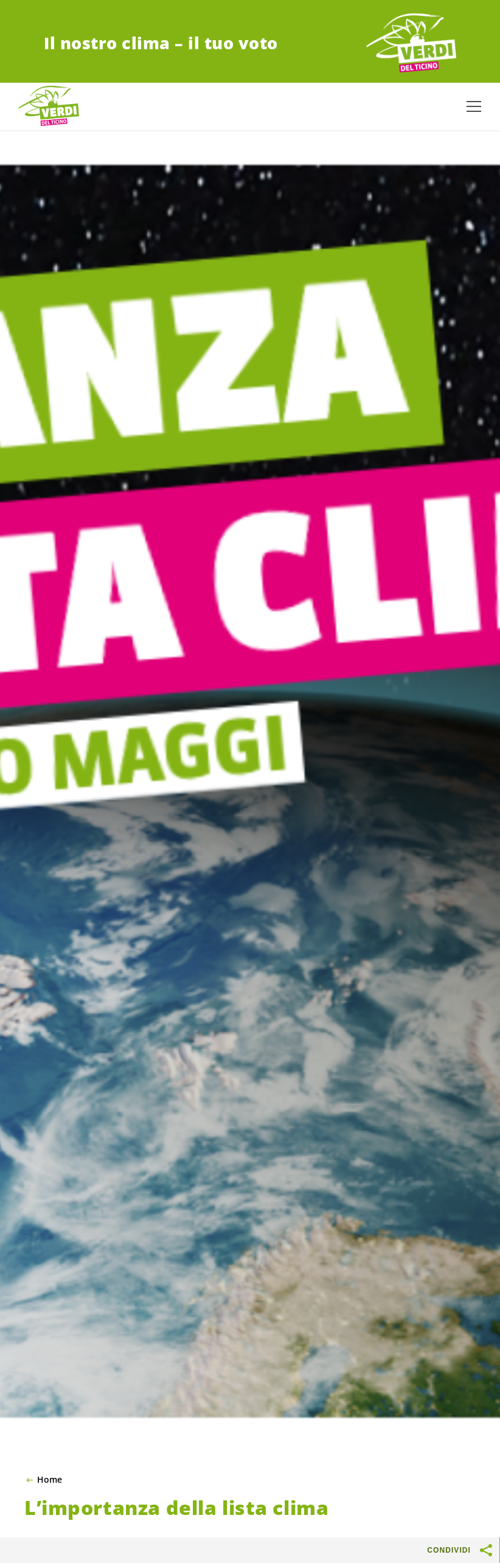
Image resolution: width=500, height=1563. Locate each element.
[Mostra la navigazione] (474, 106)
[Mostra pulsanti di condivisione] (486, 1550)
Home (49, 1479)
